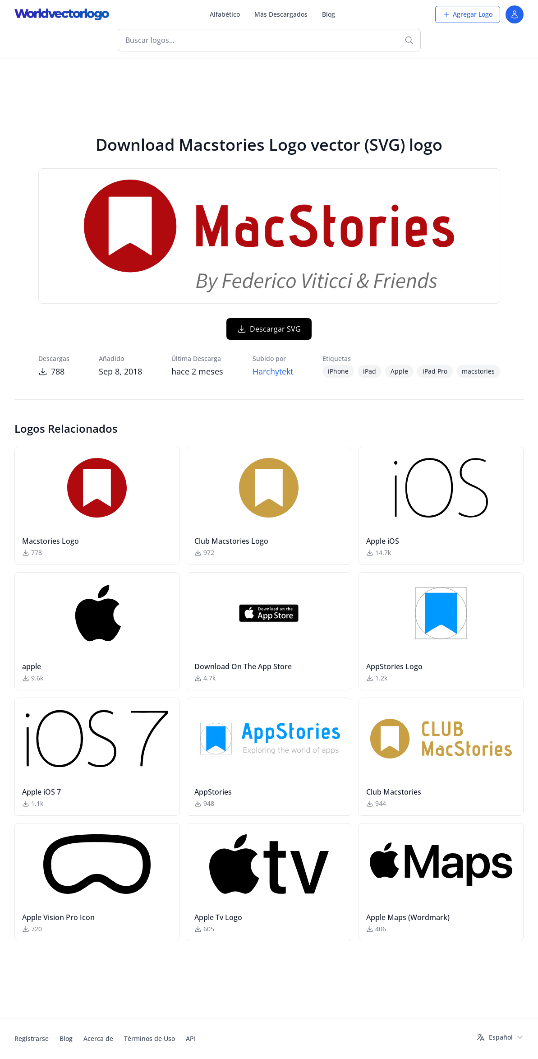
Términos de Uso (149, 1038)
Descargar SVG (269, 329)
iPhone (338, 371)
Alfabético (225, 14)
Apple (399, 371)
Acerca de (98, 1038)
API (191, 1038)
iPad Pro (435, 371)
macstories (478, 371)
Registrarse (31, 1038)
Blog (328, 14)
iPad (369, 371)
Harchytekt (273, 371)
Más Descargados (281, 14)
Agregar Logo (467, 14)
